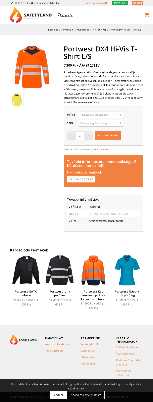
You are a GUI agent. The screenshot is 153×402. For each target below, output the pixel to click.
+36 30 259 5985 (81, 179)
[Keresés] (63, 15)
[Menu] (78, 15)
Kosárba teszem (108, 135)
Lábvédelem (87, 357)
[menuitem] (97, 3)
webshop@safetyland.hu (60, 344)
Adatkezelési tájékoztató (86, 395)
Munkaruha (87, 350)
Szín (70, 123)
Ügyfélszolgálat (125, 354)
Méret (71, 115)
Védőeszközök (89, 344)
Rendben (58, 395)
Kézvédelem (88, 363)
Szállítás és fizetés (127, 347)
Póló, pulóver (101, 149)
